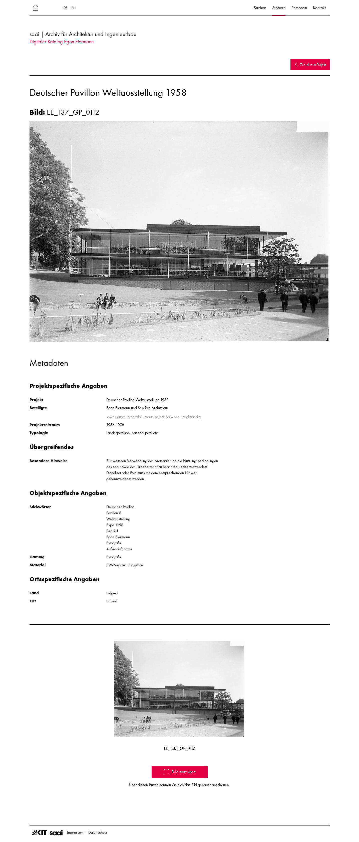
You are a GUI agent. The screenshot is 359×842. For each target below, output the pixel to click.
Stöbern (278, 8)
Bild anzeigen (179, 772)
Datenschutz (97, 832)
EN (73, 8)
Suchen (260, 8)
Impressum (75, 832)
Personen (299, 8)
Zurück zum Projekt (310, 64)
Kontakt (319, 8)
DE (66, 8)
